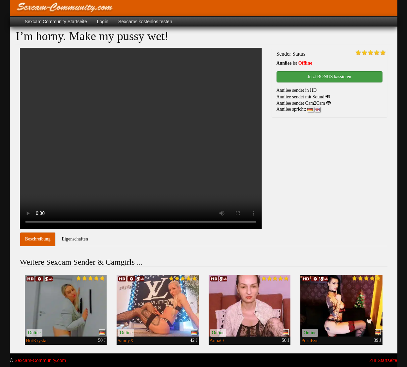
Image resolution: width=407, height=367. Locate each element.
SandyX (125, 340)
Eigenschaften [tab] (75, 238)
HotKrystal (37, 340)
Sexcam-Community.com (40, 360)
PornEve (310, 340)
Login (102, 21)
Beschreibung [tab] (38, 238)
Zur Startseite (383, 360)
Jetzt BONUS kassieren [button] (329, 76)
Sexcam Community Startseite (56, 21)
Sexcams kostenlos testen (145, 21)
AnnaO (217, 340)
